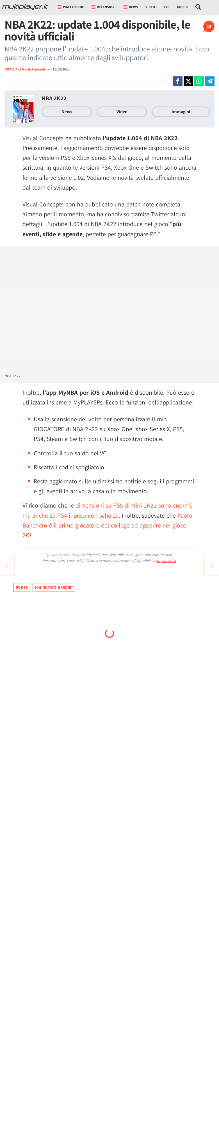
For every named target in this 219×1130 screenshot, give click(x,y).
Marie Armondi (34, 69)
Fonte (22, 587)
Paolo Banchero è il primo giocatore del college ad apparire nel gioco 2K (107, 525)
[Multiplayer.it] (25, 7)
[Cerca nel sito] (198, 7)
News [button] (131, 7)
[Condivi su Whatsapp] (199, 81)
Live (166, 7)
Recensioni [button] (104, 7)
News (66, 112)
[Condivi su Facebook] (177, 81)
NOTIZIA (10, 69)
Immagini (181, 112)
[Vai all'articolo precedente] (212, 565)
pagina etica (166, 560)
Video (150, 7)
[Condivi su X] (188, 81)
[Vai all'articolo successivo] (7, 565)
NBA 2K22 (54, 98)
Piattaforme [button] (71, 7)
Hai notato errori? (54, 587)
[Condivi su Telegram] (210, 81)
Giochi (182, 7)
